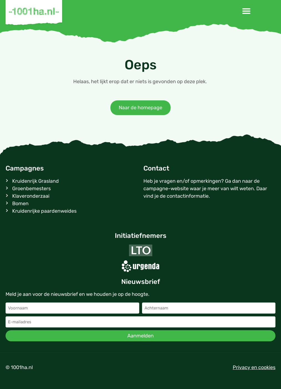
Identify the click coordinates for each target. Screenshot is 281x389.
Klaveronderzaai (30, 196)
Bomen (20, 203)
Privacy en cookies (254, 367)
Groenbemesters (31, 188)
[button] (246, 11)
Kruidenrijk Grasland (35, 181)
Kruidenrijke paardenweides (44, 211)
